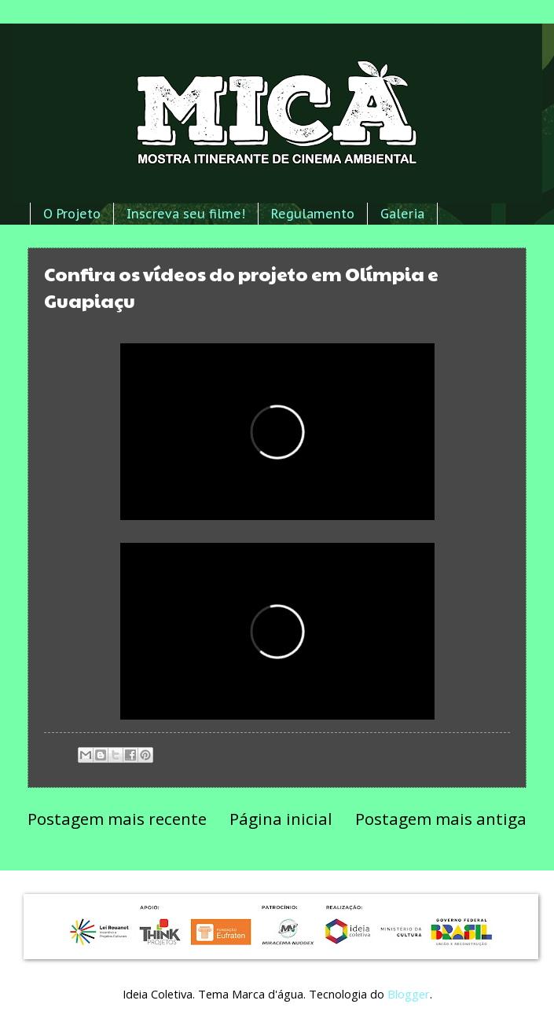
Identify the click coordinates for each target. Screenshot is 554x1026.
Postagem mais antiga (440, 819)
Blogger (408, 994)
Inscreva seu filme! (186, 214)
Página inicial (280, 819)
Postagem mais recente (117, 819)
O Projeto (72, 214)
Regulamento (312, 214)
